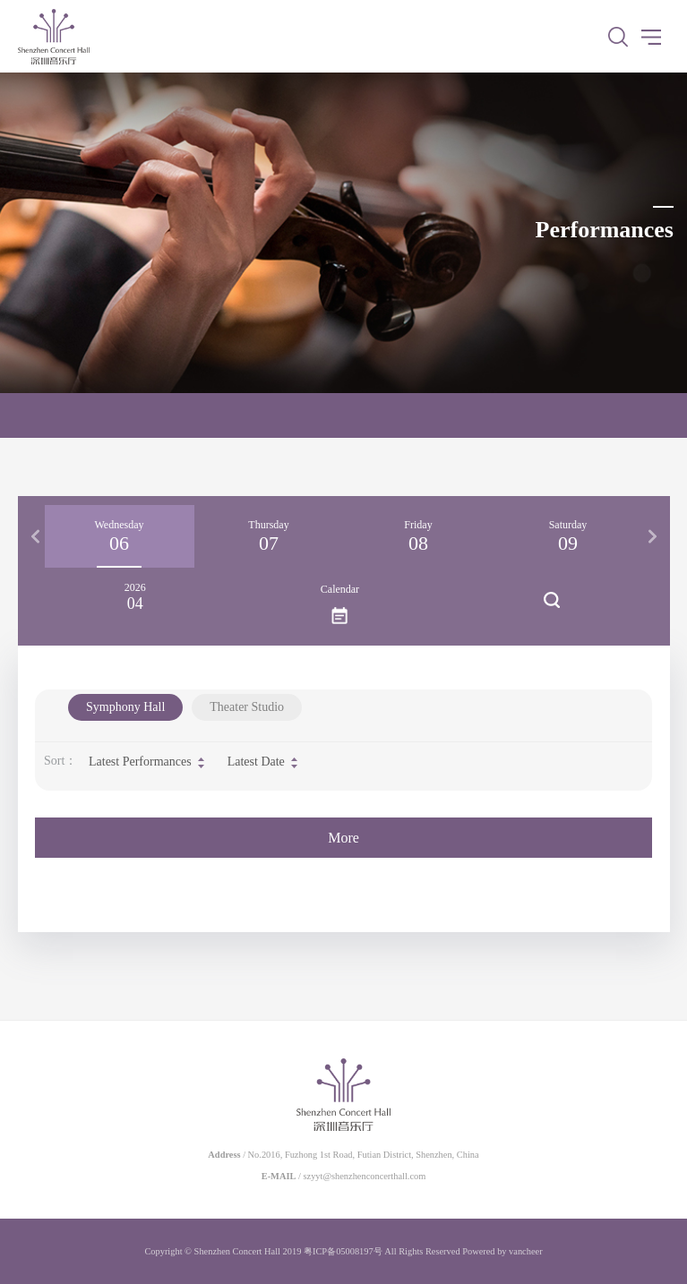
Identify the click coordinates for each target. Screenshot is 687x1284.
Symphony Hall (125, 707)
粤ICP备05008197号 (343, 1251)
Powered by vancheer (502, 1251)
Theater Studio (247, 707)
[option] (119, 536)
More (343, 837)
